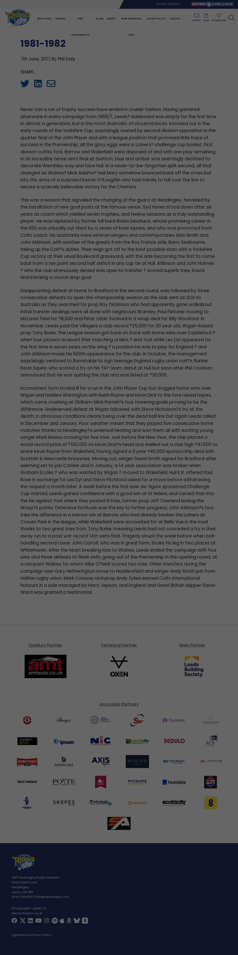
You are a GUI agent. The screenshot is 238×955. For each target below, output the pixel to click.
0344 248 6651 (22, 897)
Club (99, 18)
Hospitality (156, 18)
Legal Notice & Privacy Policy (31, 935)
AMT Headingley (80, 27)
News (111, 18)
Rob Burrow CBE (131, 27)
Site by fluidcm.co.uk (27, 913)
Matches (44, 18)
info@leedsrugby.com (52, 897)
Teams (60, 18)
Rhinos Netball (168, 4)
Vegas (174, 18)
